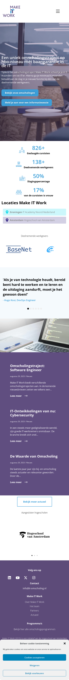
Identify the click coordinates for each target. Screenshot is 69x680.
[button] (64, 643)
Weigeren (34, 665)
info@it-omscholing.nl (34, 588)
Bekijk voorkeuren (34, 673)
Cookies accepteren (34, 657)
